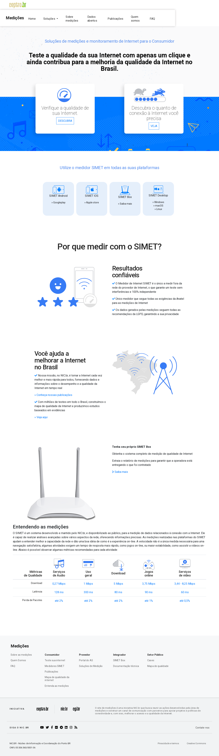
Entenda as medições (57, 682)
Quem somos (174, 17)
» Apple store (91, 199)
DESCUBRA (65, 118)
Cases (150, 657)
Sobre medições (98, 17)
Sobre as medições (21, 651)
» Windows (158, 199)
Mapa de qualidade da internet (57, 675)
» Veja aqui (41, 414)
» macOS (158, 202)
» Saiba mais (125, 200)
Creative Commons (196, 740)
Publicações (150, 17)
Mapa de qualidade (158, 663)
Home (54, 17)
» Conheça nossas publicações (53, 391)
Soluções (71, 17)
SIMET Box (119, 657)
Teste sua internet (55, 657)
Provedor (84, 651)
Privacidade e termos (168, 740)
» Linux (158, 206)
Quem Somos (18, 657)
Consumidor (52, 651)
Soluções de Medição (91, 663)
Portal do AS (86, 657)
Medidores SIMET (54, 663)
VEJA (154, 123)
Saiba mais (120, 468)
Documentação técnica (126, 663)
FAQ (192, 17)
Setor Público (155, 651)
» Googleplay (58, 199)
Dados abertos (125, 17)
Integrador (119, 651)
